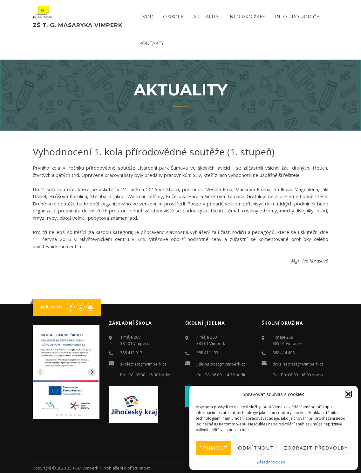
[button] (348, 394)
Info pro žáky (246, 17)
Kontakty (151, 43)
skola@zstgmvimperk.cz (143, 364)
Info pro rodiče (297, 17)
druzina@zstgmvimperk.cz (298, 364)
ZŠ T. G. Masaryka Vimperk (77, 25)
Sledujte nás (50, 307)
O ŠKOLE (173, 17)
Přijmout (213, 447)
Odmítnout (256, 447)
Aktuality (206, 17)
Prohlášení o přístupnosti (126, 468)
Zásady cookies (270, 462)
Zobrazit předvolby (316, 447)
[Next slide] (92, 372)
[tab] (52, 415)
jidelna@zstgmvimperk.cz (220, 364)
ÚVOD (146, 17)
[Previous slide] (40, 372)
